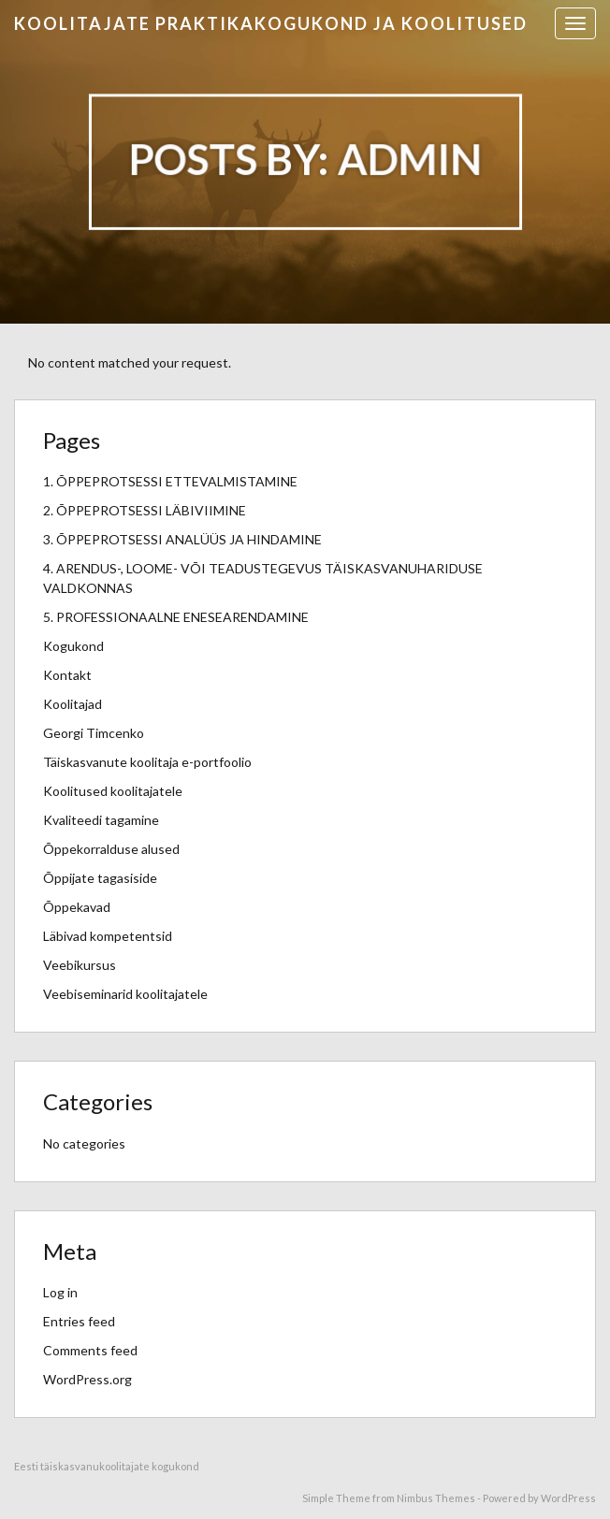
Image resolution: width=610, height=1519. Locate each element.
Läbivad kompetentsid (107, 936)
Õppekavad (76, 907)
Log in (60, 1292)
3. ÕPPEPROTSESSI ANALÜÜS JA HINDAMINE (182, 539)
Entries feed (79, 1321)
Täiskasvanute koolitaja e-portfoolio (147, 762)
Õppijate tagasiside (100, 878)
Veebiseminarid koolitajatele (125, 994)
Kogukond (73, 646)
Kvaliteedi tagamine (101, 820)
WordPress (568, 1498)
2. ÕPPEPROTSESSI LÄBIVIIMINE (144, 510)
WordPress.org (87, 1379)
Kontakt (67, 675)
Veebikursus (79, 965)
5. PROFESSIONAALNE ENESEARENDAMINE (176, 617)
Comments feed (90, 1350)
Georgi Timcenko (93, 733)
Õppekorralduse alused (111, 849)
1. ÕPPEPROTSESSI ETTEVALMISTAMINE (170, 481)
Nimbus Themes (436, 1498)
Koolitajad (72, 704)
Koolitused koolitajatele (112, 791)
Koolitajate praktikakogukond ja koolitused (271, 23)
